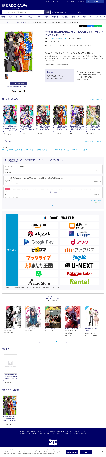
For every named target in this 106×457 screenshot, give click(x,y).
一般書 (39, 17)
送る (99, 26)
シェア (91, 26)
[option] (10, 365)
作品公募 (82, 2)
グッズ (96, 17)
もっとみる (52, 337)
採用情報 (33, 428)
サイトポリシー (57, 430)
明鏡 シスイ (63, 38)
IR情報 (27, 428)
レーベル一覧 (64, 2)
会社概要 (22, 428)
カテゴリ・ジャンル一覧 (51, 2)
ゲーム (91, 17)
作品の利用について (25, 430)
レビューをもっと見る (95, 200)
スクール (102, 17)
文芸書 (3, 17)
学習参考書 (55, 17)
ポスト (84, 26)
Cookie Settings (72, 452)
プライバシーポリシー (46, 430)
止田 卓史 (51, 38)
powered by (96, 203)
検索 (47, 12)
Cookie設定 (66, 430)
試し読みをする (18, 83)
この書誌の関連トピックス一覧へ (94, 141)
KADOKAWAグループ (79, 428)
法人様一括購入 (68, 428)
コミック (31, 17)
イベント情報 (76, 12)
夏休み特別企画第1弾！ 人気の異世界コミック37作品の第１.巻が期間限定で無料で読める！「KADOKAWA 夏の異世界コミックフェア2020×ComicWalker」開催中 (45, 150)
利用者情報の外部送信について (78, 430)
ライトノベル (20, 17)
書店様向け (60, 428)
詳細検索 (55, 12)
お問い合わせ (35, 430)
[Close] (103, 452)
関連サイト (74, 2)
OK (86, 452)
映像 (85, 17)
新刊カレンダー (65, 12)
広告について (40, 428)
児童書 (46, 17)
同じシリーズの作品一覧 (96, 99)
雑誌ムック (76, 17)
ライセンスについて (50, 428)
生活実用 (66, 17)
